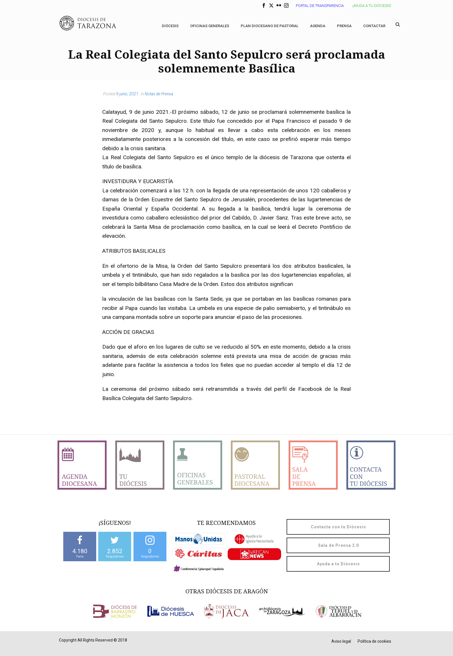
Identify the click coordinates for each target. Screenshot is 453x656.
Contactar (374, 26)
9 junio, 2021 (127, 94)
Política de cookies (374, 641)
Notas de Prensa (159, 94)
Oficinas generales (209, 26)
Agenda (317, 26)
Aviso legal (341, 641)
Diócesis (170, 26)
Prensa (344, 26)
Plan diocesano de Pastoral (269, 26)
